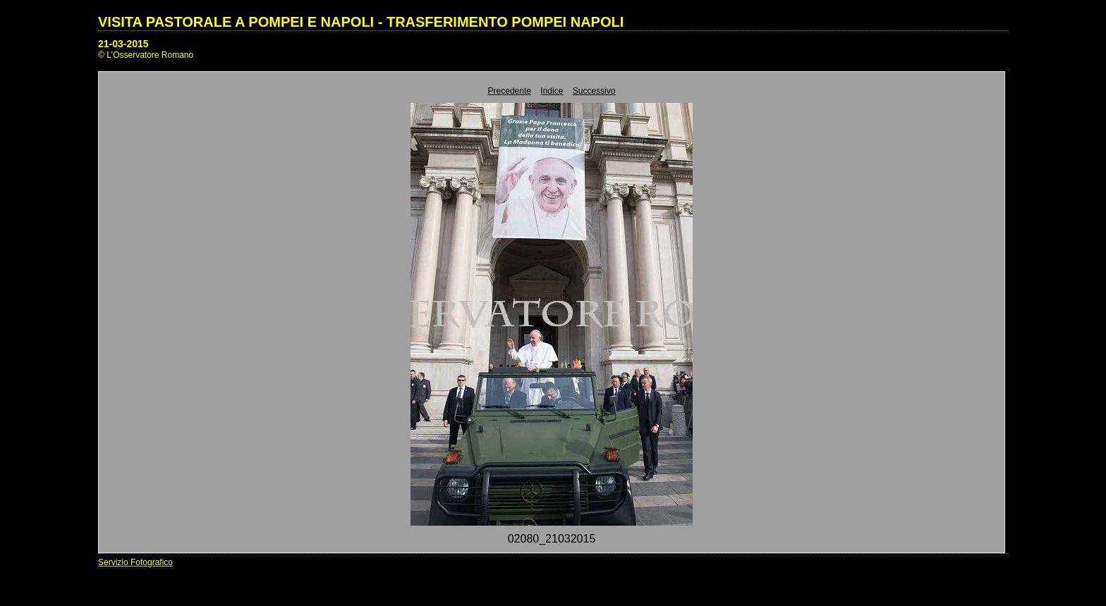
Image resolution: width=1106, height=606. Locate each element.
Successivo (594, 91)
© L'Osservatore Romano (145, 55)
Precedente (509, 91)
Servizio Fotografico (135, 562)
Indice (551, 91)
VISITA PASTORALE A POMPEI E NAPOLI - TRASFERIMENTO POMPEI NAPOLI (361, 22)
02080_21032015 (552, 539)
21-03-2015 (123, 43)
